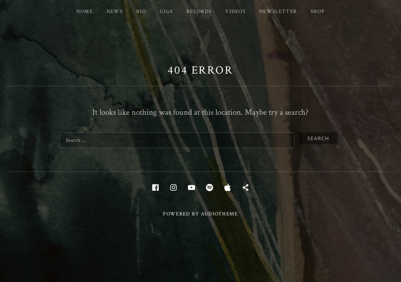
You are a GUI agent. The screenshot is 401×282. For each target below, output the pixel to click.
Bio (141, 11)
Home (84, 11)
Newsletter (278, 11)
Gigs (166, 11)
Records (198, 11)
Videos (235, 11)
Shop (318, 11)
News (115, 11)
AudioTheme (219, 214)
